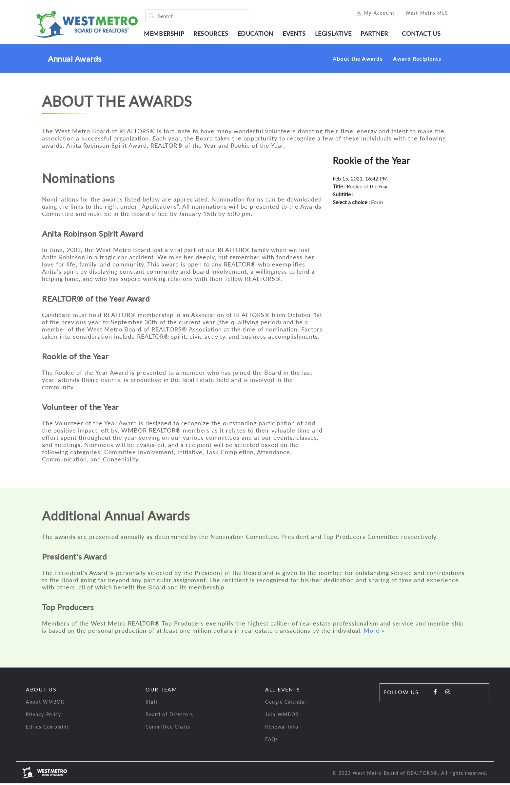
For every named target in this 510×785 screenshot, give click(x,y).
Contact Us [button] (423, 34)
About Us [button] (41, 691)
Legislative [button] (335, 34)
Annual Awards (74, 60)
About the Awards (357, 60)
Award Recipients (417, 60)
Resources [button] (213, 34)
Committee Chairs (168, 728)
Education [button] (257, 34)
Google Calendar (286, 703)
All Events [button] (282, 691)
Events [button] (296, 34)
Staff (152, 703)
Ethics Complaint (47, 728)
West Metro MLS (422, 14)
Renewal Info (281, 728)
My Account (371, 14)
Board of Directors (169, 716)
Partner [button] (376, 34)
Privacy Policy (43, 716)
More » (374, 632)
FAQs (271, 741)
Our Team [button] (161, 691)
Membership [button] (166, 34)
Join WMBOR (282, 716)
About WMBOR (45, 703)
